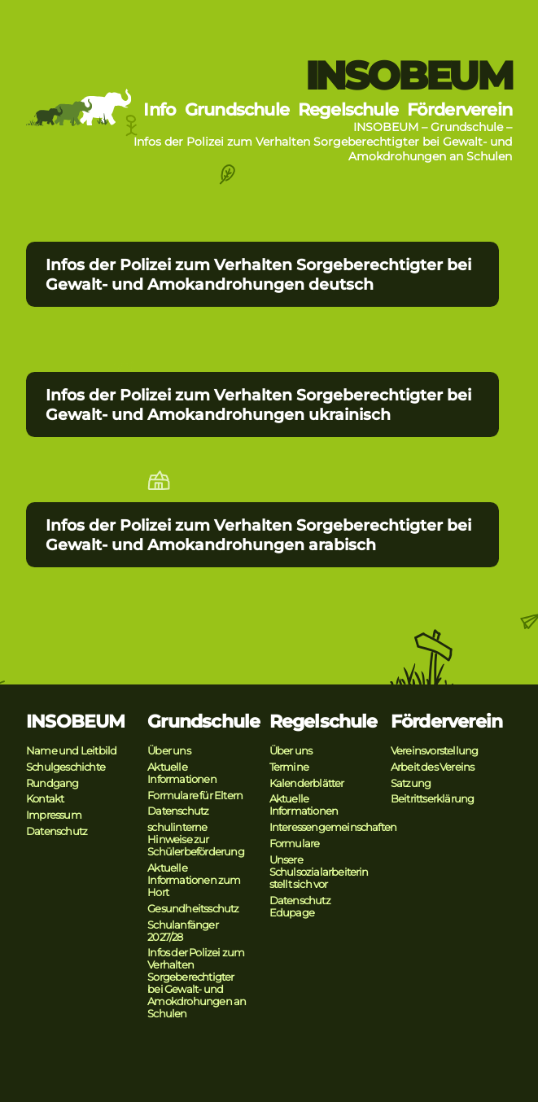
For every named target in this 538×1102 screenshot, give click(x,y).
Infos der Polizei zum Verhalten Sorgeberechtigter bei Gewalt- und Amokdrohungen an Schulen (196, 983)
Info (159, 109)
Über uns (168, 751)
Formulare (294, 843)
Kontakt (44, 799)
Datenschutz (56, 831)
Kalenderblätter (306, 783)
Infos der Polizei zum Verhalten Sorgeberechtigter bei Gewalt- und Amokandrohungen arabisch (258, 534)
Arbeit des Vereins (433, 767)
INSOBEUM (408, 75)
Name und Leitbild (71, 751)
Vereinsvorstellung (435, 751)
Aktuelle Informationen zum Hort (193, 880)
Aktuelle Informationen (182, 773)
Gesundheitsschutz (192, 909)
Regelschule (348, 109)
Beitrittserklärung (433, 799)
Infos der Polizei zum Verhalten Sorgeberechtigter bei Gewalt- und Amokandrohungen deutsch (258, 274)
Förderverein (459, 109)
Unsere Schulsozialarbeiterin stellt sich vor (319, 872)
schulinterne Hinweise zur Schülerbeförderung (195, 839)
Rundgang (52, 783)
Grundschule (237, 109)
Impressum (53, 815)
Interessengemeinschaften (333, 827)
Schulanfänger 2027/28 (182, 931)
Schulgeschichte (65, 767)
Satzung (411, 783)
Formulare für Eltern (195, 795)
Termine (288, 767)
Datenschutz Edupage (299, 906)
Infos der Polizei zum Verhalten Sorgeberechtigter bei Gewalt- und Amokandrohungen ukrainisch (258, 404)
